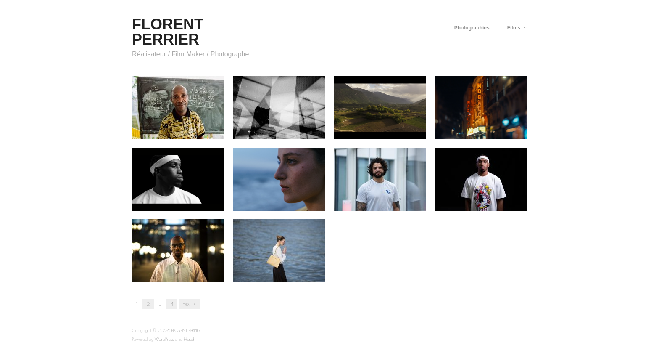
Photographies (472, 27)
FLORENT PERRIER (167, 32)
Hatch (189, 339)
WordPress (164, 339)
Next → (189, 303)
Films (513, 27)
